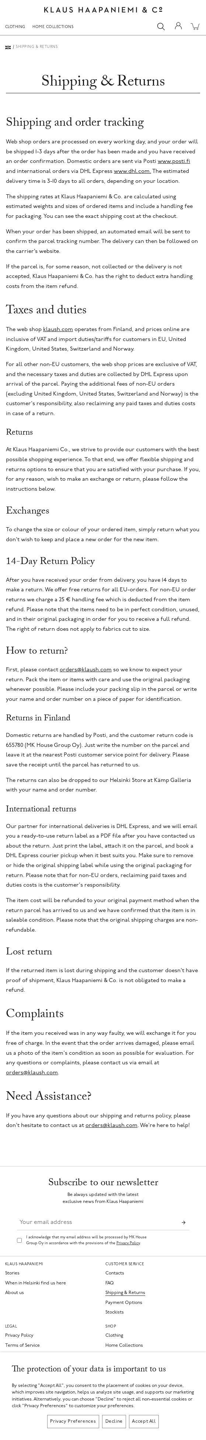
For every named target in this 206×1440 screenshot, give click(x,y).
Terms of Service (22, 1345)
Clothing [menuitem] (15, 27)
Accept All (144, 1421)
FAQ (109, 1283)
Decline (114, 1421)
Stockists (114, 1312)
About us (14, 1293)
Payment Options (123, 1303)
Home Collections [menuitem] (52, 27)
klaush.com (58, 330)
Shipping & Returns (125, 1293)
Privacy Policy (128, 1243)
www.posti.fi (174, 161)
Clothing (114, 1335)
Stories (12, 1273)
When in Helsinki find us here (35, 1283)
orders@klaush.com (86, 670)
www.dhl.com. (132, 171)
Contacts (114, 1273)
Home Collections (124, 1345)
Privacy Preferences (73, 1421)
